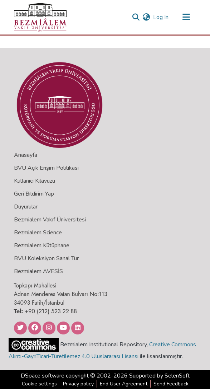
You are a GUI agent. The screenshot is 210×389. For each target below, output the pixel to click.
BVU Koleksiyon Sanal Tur (46, 258)
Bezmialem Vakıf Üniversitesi (50, 219)
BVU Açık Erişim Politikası (46, 168)
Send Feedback (171, 383)
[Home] (40, 17)
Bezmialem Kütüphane (41, 245)
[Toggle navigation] (186, 17)
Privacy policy (78, 383)
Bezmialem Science (38, 232)
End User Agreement (123, 383)
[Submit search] (136, 17)
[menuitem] (146, 17)
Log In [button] (161, 17)
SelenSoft (177, 376)
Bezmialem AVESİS (38, 271)
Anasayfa (25, 155)
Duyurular (26, 207)
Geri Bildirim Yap (34, 194)
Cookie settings (39, 383)
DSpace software (42, 376)
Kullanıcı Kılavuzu (34, 181)
